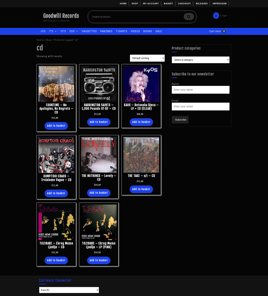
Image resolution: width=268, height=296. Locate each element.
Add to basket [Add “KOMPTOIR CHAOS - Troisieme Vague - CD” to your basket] (56, 193)
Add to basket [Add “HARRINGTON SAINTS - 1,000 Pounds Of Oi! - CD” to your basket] (99, 122)
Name (175, 84)
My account (151, 3)
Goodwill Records (61, 16)
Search (189, 16)
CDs (74, 31)
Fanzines (106, 31)
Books (147, 31)
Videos (135, 31)
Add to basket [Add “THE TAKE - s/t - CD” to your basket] (141, 189)
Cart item (215, 31)
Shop (135, 3)
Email (175, 100)
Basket (168, 3)
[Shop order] (147, 58)
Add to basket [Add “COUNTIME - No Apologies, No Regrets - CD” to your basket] (56, 125)
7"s (53, 31)
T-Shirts (121, 31)
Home (123, 3)
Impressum (220, 3)
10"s (63, 31)
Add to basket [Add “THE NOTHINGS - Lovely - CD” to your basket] (99, 192)
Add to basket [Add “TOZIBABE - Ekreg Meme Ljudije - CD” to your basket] (56, 260)
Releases (202, 3)
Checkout (184, 3)
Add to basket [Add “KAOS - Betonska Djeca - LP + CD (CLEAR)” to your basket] (141, 122)
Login (219, 15)
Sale (159, 31)
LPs (43, 31)
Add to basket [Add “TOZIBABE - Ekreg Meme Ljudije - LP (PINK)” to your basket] (99, 260)
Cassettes (89, 31)
